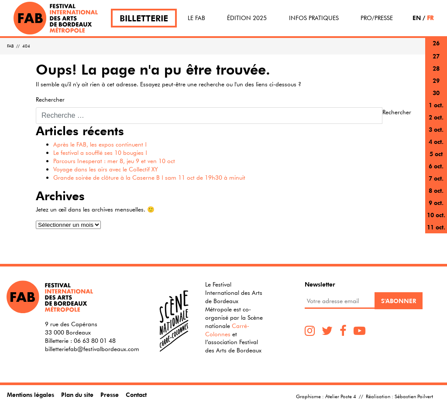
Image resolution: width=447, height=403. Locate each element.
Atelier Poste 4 (340, 396)
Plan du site (77, 394)
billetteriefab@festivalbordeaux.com (92, 349)
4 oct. (436, 141)
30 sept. (436, 98)
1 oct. (436, 105)
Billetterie (144, 18)
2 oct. (436, 117)
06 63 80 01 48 (95, 341)
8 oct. (436, 190)
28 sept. (436, 73)
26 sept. (436, 48)
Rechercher (50, 99)
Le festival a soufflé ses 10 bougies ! (100, 153)
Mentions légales (30, 394)
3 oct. (436, 129)
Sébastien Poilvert (414, 396)
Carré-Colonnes (227, 330)
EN (417, 18)
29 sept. (436, 85)
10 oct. (436, 215)
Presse (109, 394)
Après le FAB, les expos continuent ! (100, 144)
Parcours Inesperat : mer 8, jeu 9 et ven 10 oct (114, 161)
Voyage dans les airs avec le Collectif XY (105, 169)
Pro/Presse (377, 18)
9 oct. (436, 202)
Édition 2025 (247, 18)
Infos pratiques (314, 18)
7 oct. (436, 178)
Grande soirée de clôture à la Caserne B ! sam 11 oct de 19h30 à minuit (149, 177)
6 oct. (436, 166)
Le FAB (196, 18)
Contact (136, 394)
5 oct (436, 154)
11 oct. (436, 227)
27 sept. (436, 61)
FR (430, 18)
